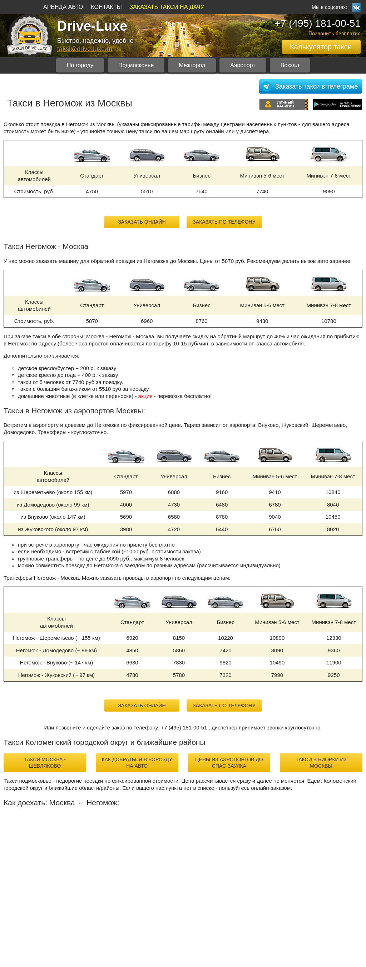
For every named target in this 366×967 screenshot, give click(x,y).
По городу (80, 65)
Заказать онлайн (141, 222)
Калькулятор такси (321, 47)
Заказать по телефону (224, 222)
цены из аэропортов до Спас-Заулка (229, 763)
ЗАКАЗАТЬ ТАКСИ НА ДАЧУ (167, 7)
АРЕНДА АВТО (63, 7)
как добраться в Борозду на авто (137, 763)
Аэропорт (242, 65)
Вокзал (290, 65)
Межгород (192, 65)
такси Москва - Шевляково (45, 763)
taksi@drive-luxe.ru (84, 49)
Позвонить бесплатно (334, 33)
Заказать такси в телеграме (316, 86)
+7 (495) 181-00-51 (317, 23)
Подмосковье (136, 65)
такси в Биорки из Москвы (321, 763)
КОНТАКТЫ (106, 7)
